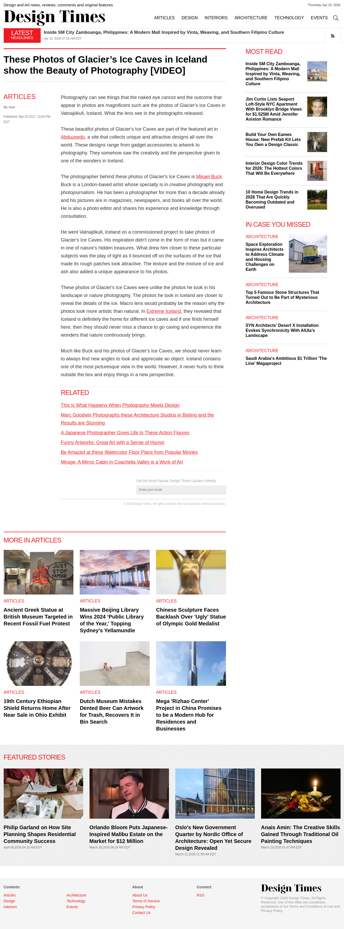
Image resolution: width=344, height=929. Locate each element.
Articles (20, 96)
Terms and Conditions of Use (311, 906)
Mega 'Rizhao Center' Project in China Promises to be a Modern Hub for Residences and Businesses (189, 715)
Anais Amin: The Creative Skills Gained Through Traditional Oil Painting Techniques (300, 834)
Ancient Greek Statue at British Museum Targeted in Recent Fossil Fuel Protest (38, 616)
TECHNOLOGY (289, 18)
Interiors (10, 907)
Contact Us (141, 913)
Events (72, 907)
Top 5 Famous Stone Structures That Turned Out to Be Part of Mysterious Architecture (282, 297)
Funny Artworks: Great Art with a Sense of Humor (112, 442)
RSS (200, 895)
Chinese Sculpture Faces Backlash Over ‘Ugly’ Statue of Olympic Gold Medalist (191, 616)
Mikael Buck (209, 176)
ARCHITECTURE (250, 18)
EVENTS (319, 18)
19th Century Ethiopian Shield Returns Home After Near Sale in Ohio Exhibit (37, 708)
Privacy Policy (271, 911)
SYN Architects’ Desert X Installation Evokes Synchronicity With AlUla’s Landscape (282, 330)
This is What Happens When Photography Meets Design (120, 405)
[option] (192, 35)
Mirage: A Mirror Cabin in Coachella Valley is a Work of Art (122, 462)
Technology (76, 901)
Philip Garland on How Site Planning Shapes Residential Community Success (40, 834)
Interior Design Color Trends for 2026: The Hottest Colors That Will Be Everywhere (274, 168)
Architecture (262, 236)
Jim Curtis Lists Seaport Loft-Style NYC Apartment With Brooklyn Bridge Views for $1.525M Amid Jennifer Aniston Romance (274, 109)
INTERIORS (216, 18)
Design (9, 901)
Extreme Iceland (164, 311)
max (11, 107)
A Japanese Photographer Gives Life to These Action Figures (125, 432)
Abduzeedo (73, 137)
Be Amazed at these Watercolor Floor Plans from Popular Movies (129, 452)
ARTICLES (164, 18)
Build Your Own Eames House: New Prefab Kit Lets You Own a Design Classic (273, 139)
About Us (140, 895)
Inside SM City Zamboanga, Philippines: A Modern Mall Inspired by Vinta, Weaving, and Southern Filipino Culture (164, 32)
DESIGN (190, 18)
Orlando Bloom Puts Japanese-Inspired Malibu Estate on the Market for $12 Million (128, 834)
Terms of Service (146, 901)
